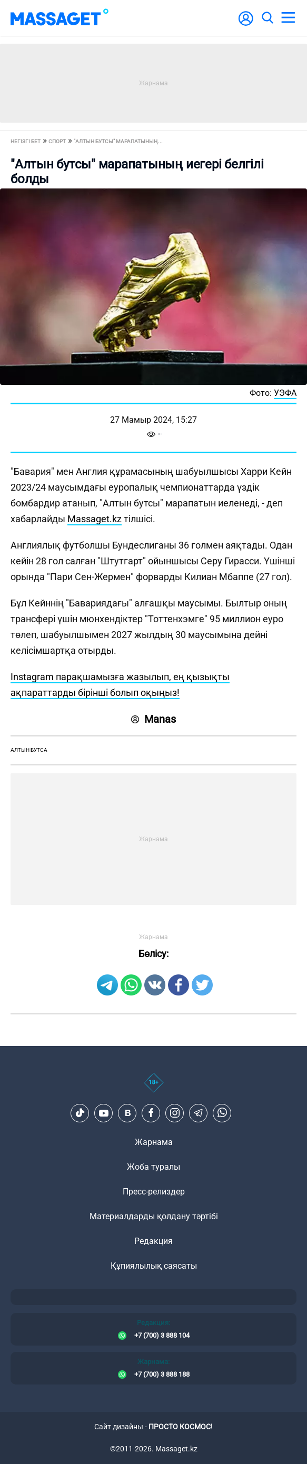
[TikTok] (80, 1113)
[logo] (59, 17)
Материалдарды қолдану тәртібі (154, 1216)
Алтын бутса (29, 750)
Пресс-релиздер (154, 1192)
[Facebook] (151, 1113)
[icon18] (153, 1088)
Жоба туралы (153, 1167)
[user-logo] (245, 24)
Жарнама (154, 1142)
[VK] (127, 1113)
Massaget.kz (94, 518)
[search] (267, 17)
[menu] (288, 17)
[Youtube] (103, 1113)
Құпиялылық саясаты (154, 1266)
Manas (153, 719)
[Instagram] (175, 1113)
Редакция (153, 1241)
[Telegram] (198, 1113)
